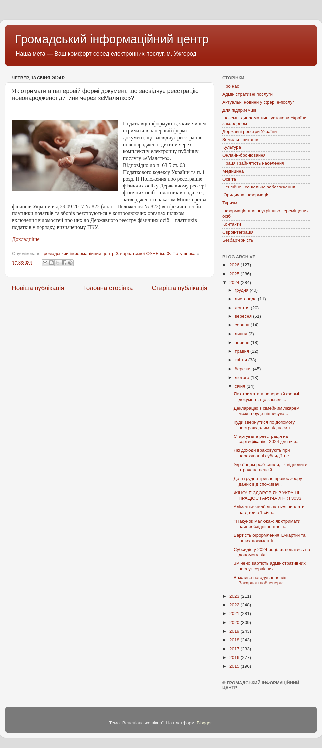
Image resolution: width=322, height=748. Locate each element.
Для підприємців (239, 110)
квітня (241, 359)
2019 (235, 631)
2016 (235, 657)
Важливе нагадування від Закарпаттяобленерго (260, 580)
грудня (242, 290)
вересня (244, 316)
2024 (235, 282)
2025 (235, 273)
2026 (235, 264)
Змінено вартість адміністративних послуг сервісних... (270, 566)
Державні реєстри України (249, 131)
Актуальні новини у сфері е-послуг (258, 102)
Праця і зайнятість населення (253, 163)
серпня (243, 324)
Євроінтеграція (238, 232)
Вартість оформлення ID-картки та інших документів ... (270, 538)
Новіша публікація (38, 287)
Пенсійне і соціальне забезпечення (258, 187)
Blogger (204, 722)
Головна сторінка (108, 287)
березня (244, 368)
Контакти (231, 224)
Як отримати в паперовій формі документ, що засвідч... (266, 396)
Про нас (230, 86)
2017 (235, 648)
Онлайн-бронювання (244, 155)
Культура (231, 147)
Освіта (229, 179)
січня (240, 386)
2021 (235, 613)
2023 (235, 596)
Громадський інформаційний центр (112, 39)
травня (242, 351)
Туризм (229, 202)
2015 (235, 666)
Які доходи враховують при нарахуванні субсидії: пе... (263, 453)
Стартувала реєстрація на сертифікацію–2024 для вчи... (267, 439)
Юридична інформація (245, 194)
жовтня (243, 307)
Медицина (233, 171)
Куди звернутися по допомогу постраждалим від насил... (264, 425)
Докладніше (25, 239)
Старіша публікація (179, 287)
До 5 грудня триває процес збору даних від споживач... (268, 481)
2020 (235, 622)
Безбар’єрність (237, 240)
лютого (242, 377)
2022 (235, 604)
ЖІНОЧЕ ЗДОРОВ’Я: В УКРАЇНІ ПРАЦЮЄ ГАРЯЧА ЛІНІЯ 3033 (267, 495)
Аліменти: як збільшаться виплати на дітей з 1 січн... (269, 509)
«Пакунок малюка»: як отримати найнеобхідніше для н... (267, 524)
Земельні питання (241, 139)
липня (241, 333)
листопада (246, 298)
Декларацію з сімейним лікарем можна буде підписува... (267, 411)
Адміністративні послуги (247, 94)
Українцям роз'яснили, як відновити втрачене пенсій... (270, 467)
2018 (235, 639)
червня (243, 342)
